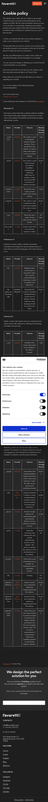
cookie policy (29, 800)
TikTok (5, 784)
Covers (5, 751)
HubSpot (17, 137)
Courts (5, 754)
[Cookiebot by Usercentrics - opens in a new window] (36, 360)
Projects (6, 758)
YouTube (6, 788)
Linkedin (6, 791)
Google (17, 227)
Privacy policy (18, 800)
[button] (45, 3)
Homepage (6, 664)
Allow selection (24, 435)
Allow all (24, 429)
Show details (36, 422)
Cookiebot (40, 101)
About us (6, 765)
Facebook (7, 780)
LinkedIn (17, 215)
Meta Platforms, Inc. (17, 495)
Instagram (6, 777)
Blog (4, 762)
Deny (24, 441)
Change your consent (10, 97)
